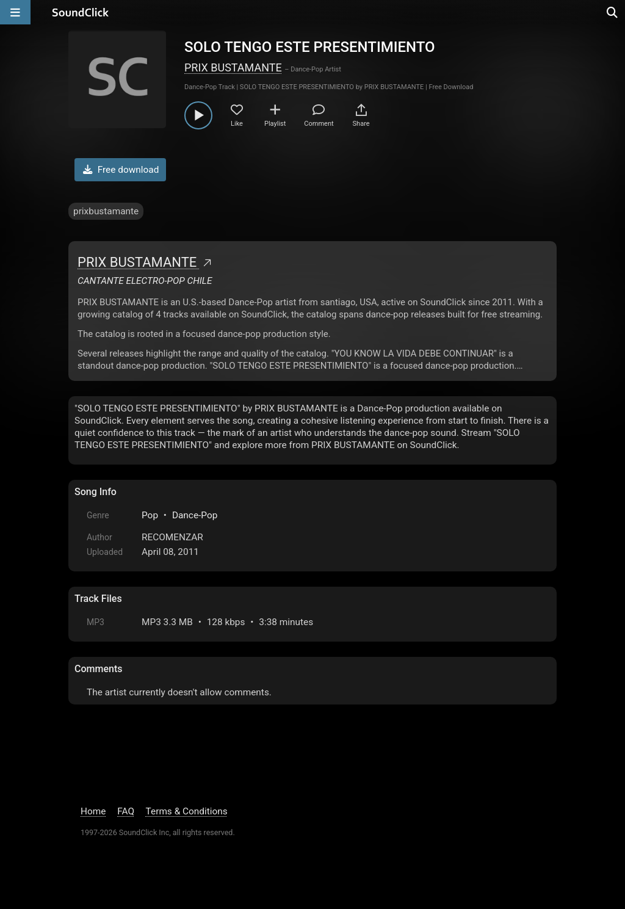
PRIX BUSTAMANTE (233, 67)
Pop (150, 515)
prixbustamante (106, 211)
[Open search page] (613, 12)
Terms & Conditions (187, 811)
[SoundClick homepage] (80, 12)
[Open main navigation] (15, 12)
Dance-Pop (194, 515)
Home (93, 811)
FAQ (125, 811)
